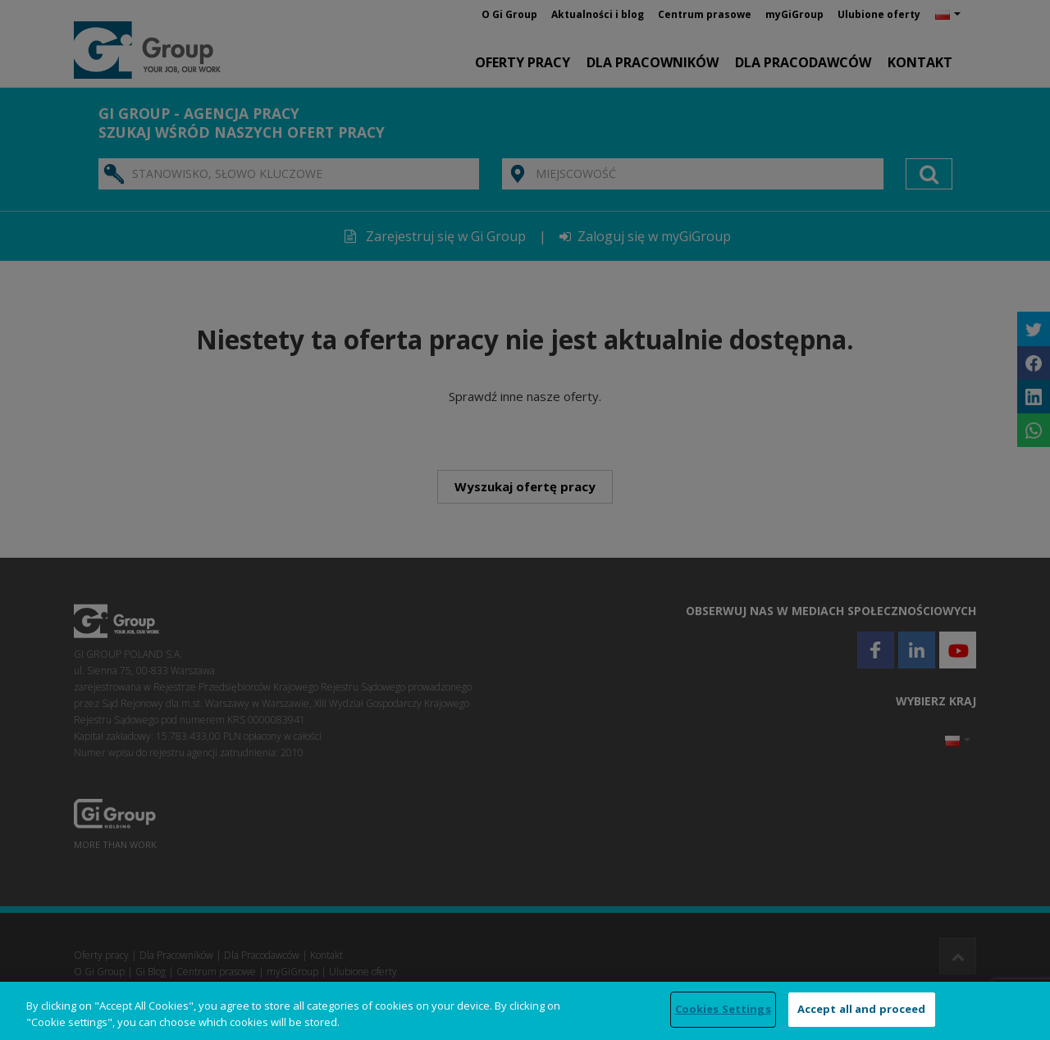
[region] (525, 1011)
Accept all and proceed (861, 1008)
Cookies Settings (723, 1008)
